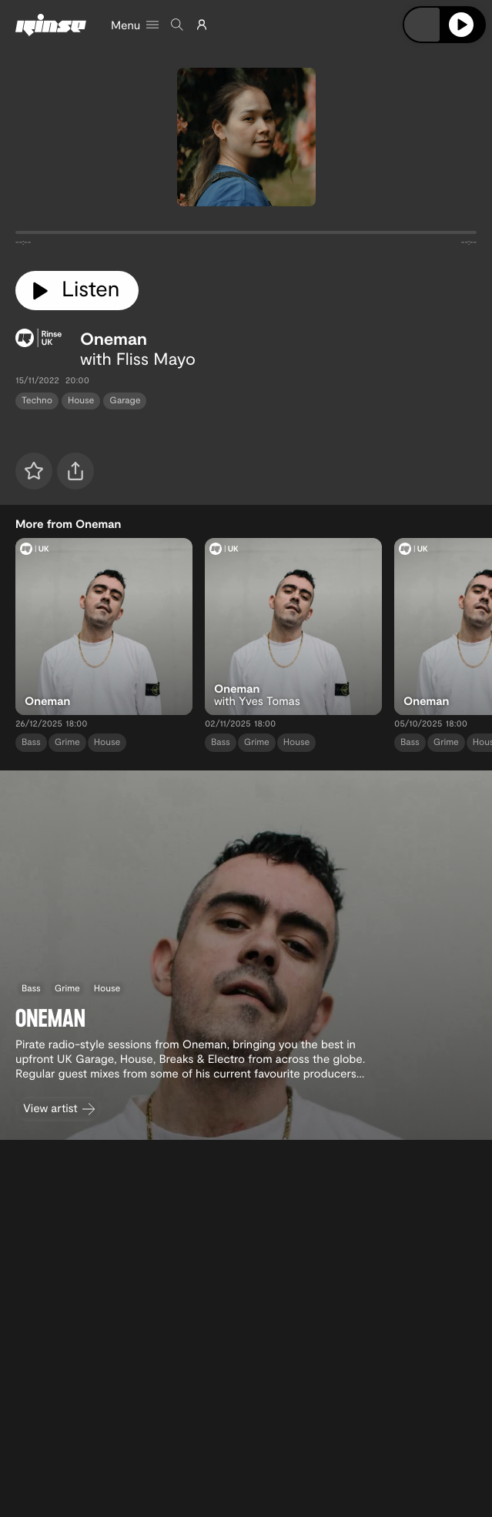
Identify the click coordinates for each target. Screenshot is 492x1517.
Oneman (113, 339)
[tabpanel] (246, 235)
